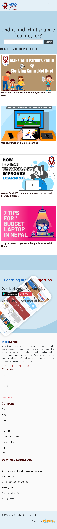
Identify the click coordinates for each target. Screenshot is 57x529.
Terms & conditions (10, 436)
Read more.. (7, 397)
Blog (4, 414)
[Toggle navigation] (51, 5)
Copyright (6, 447)
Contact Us (7, 431)
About (4, 409)
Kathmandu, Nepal (10, 476)
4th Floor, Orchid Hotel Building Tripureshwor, (22, 471)
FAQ (3, 453)
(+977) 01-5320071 (11, 482)
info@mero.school (11, 487)
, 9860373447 (27, 482)
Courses (5, 420)
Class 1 (5, 375)
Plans (4, 425)
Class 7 (5, 391)
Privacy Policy (8, 442)
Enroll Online (25, 299)
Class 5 (5, 380)
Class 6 (5, 386)
